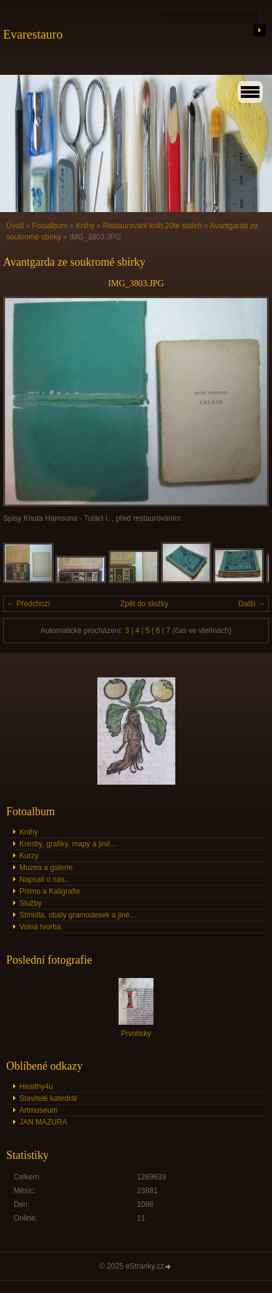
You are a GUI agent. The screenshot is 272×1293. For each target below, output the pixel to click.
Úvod (15, 225)
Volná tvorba (40, 927)
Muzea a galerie (45, 867)
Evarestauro (33, 34)
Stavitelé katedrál (48, 1098)
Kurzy (29, 855)
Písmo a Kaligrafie (49, 891)
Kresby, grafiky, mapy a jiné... (68, 844)
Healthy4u (36, 1086)
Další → (251, 603)
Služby (30, 903)
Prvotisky (136, 1033)
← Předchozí (28, 603)
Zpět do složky (144, 603)
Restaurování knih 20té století (152, 225)
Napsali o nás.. (44, 879)
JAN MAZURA (43, 1122)
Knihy (84, 225)
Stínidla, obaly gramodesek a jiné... (77, 915)
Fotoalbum (49, 225)
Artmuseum (38, 1110)
